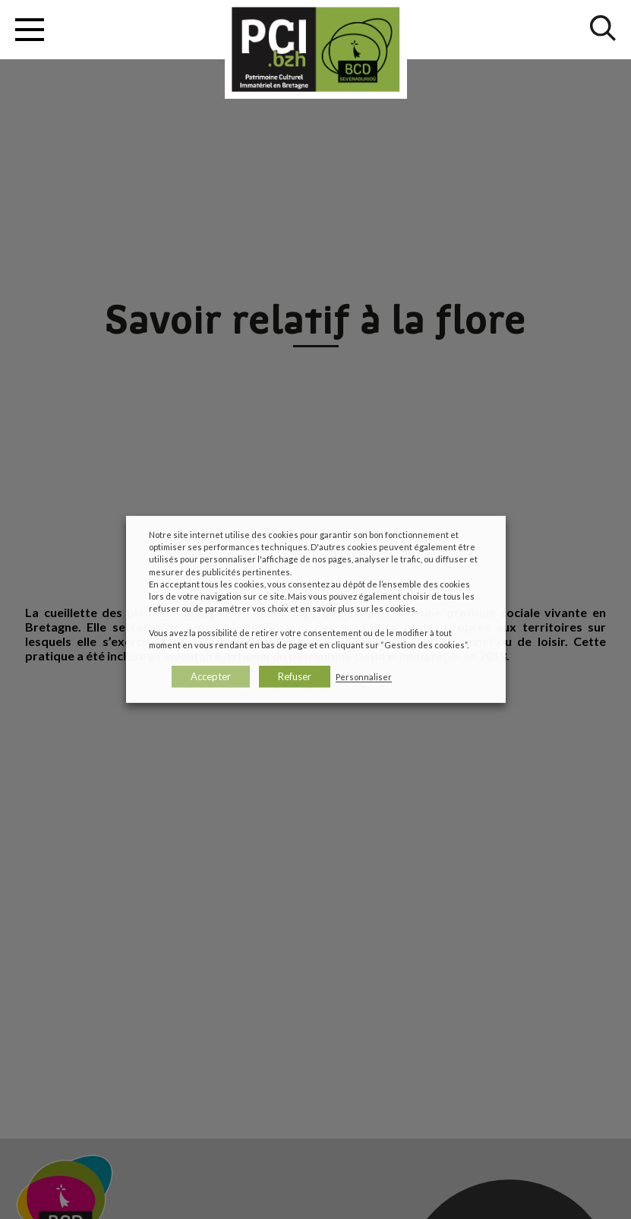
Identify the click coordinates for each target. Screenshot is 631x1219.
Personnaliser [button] (364, 677)
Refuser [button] (294, 676)
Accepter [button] (211, 676)
